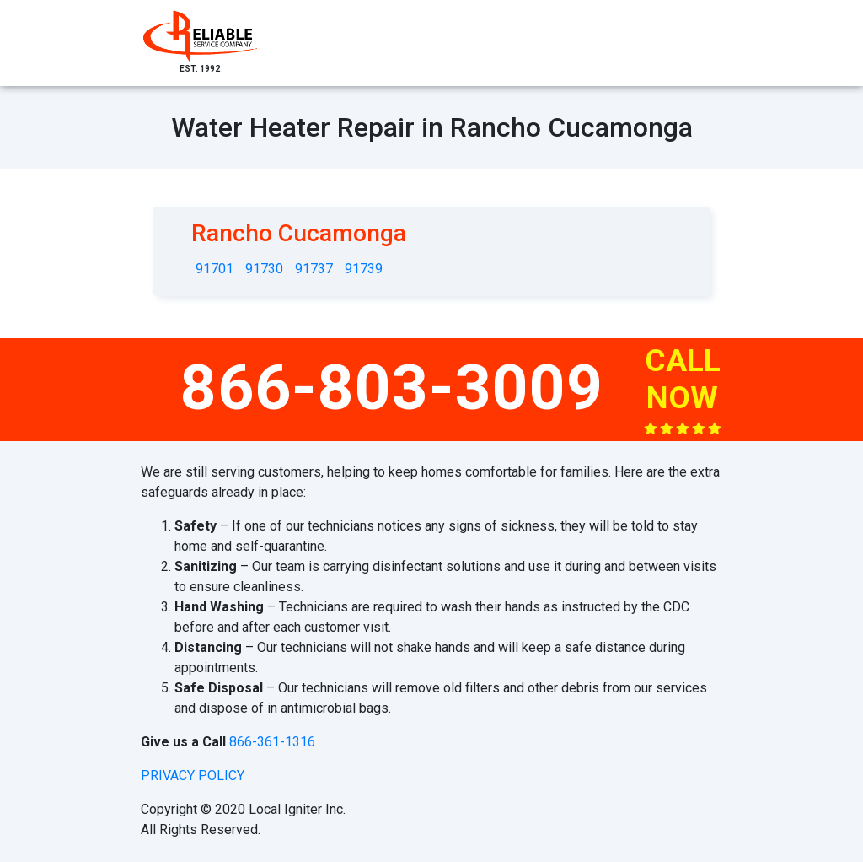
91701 (214, 269)
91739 (364, 269)
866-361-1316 (272, 742)
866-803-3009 (391, 387)
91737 (314, 269)
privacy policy (192, 776)
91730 (264, 269)
